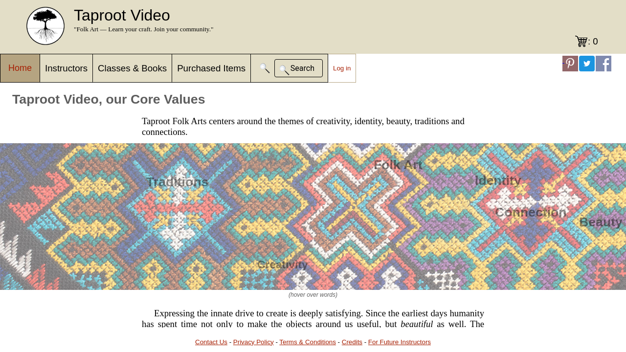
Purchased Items (211, 68)
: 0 (593, 41)
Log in (342, 68)
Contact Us (211, 342)
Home (20, 68)
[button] (265, 68)
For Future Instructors (399, 342)
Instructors (66, 68)
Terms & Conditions (307, 342)
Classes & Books (132, 68)
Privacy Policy (253, 342)
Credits (352, 342)
